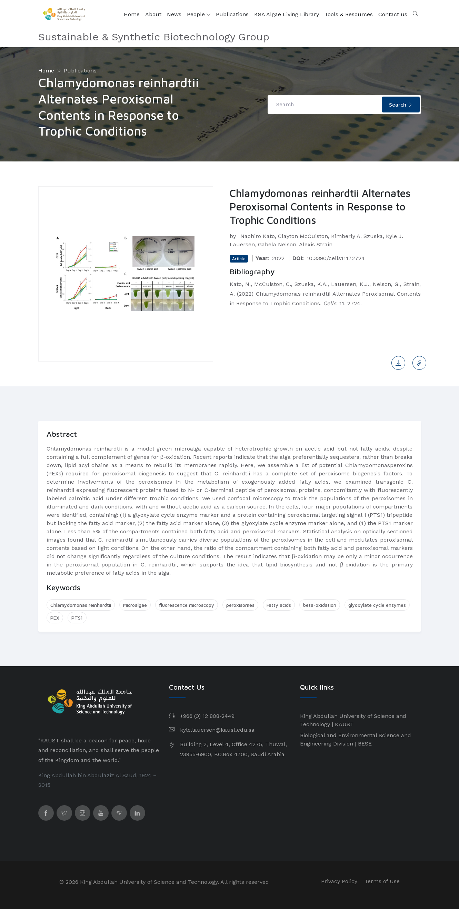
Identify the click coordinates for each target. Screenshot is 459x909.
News (174, 14)
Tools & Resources (349, 14)
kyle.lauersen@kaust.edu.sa (217, 730)
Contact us (392, 14)
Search (400, 104)
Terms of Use (382, 881)
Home (132, 14)
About (153, 14)
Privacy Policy (339, 881)
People (198, 14)
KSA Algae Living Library (286, 14)
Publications (232, 14)
